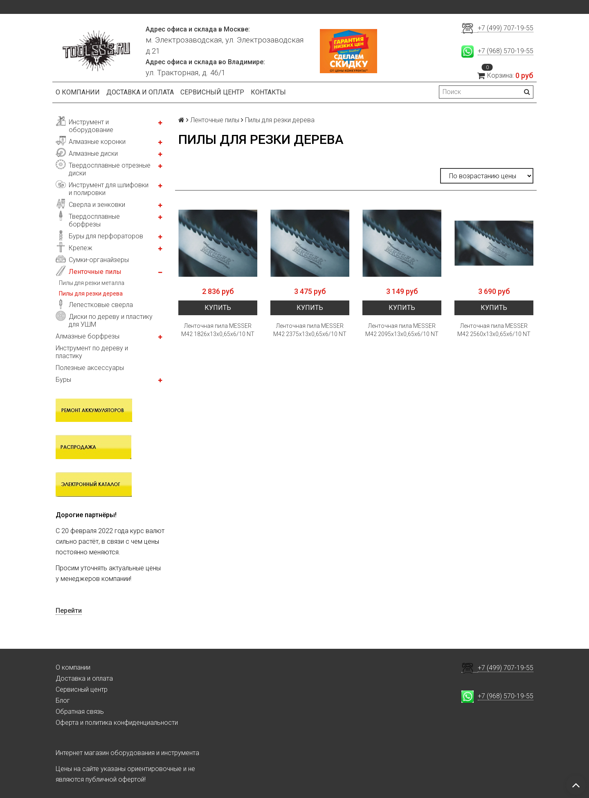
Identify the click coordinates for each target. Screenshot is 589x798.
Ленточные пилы (95, 272)
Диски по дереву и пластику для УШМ (111, 320)
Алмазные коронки (97, 142)
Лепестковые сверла (101, 305)
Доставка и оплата (140, 92)
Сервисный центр (212, 92)
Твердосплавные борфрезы (94, 220)
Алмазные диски (93, 153)
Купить (218, 308)
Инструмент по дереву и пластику (92, 352)
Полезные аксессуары (90, 368)
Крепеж (80, 248)
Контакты (268, 92)
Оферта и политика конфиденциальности (117, 722)
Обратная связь (80, 711)
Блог (63, 700)
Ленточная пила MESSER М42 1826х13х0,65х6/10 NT (217, 330)
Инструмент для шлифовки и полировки (108, 189)
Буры (63, 379)
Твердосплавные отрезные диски (110, 169)
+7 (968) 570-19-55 (505, 51)
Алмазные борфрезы (87, 336)
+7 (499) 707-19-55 (505, 28)
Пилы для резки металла (91, 283)
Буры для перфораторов (106, 236)
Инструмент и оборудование (91, 126)
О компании (78, 92)
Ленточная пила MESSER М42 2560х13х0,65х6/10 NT (494, 330)
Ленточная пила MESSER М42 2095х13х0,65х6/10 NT (401, 330)
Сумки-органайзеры (99, 260)
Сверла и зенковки (97, 204)
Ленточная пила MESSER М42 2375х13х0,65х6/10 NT (309, 330)
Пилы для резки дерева (91, 293)
